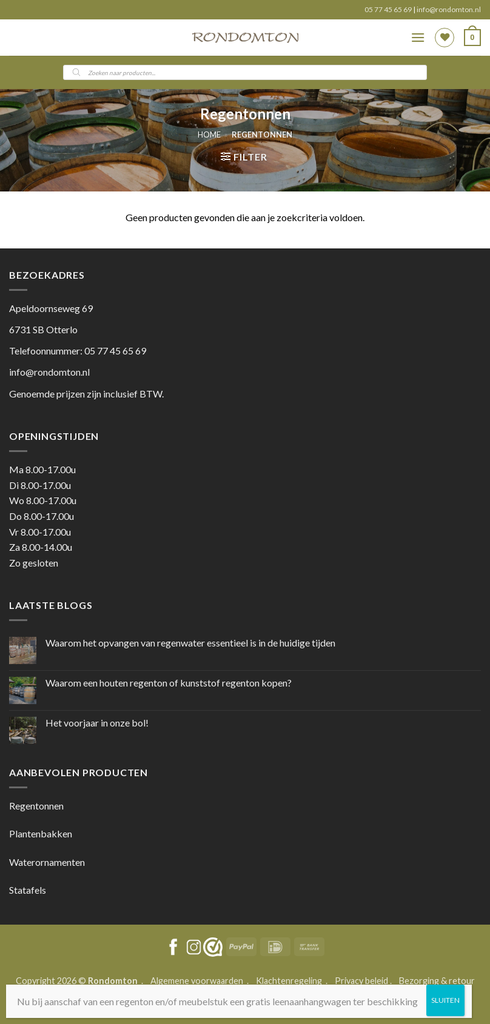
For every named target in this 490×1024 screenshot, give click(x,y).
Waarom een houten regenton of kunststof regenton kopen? (168, 682)
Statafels (27, 890)
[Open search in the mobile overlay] (245, 72)
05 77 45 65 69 (388, 9)
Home (209, 134)
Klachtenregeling (289, 981)
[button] (418, 37)
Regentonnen (36, 805)
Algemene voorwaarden (197, 981)
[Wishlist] (444, 37)
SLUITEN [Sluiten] (445, 1000)
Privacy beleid (361, 981)
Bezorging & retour (437, 981)
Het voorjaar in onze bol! (97, 722)
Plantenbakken (40, 833)
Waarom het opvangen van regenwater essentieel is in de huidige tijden (190, 642)
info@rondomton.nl (449, 9)
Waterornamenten (47, 862)
